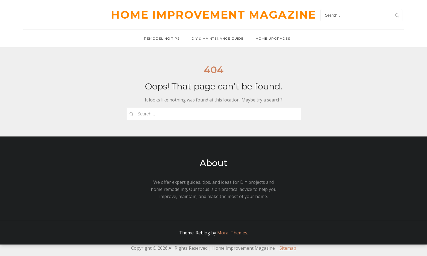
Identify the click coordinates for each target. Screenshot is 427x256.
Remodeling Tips (161, 38)
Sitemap (287, 248)
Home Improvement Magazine (213, 14)
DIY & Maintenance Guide (218, 38)
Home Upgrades (273, 38)
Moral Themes (232, 233)
